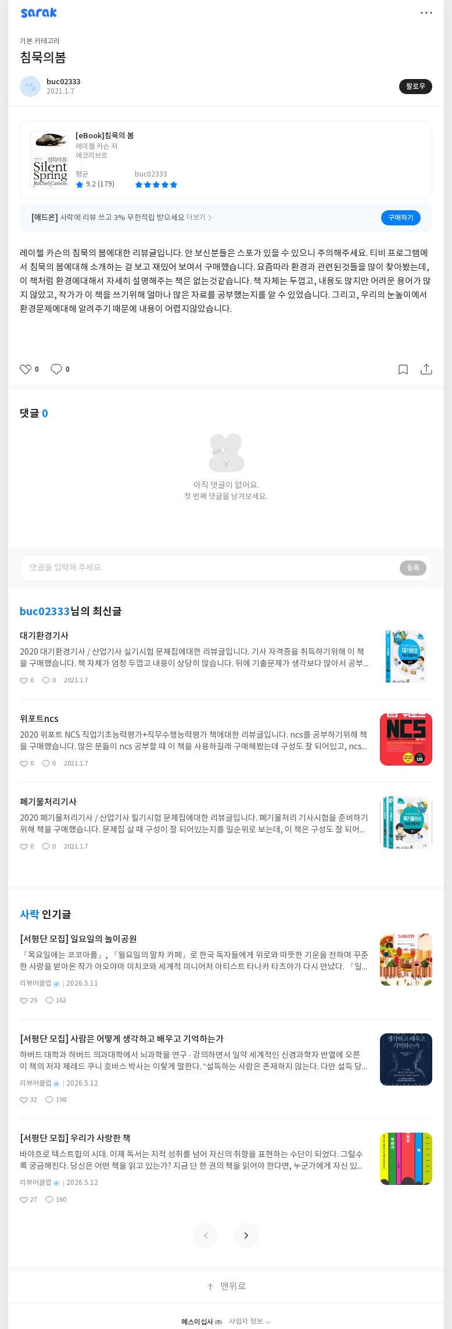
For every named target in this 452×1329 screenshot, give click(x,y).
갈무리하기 (403, 369)
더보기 (426, 13)
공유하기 (426, 369)
